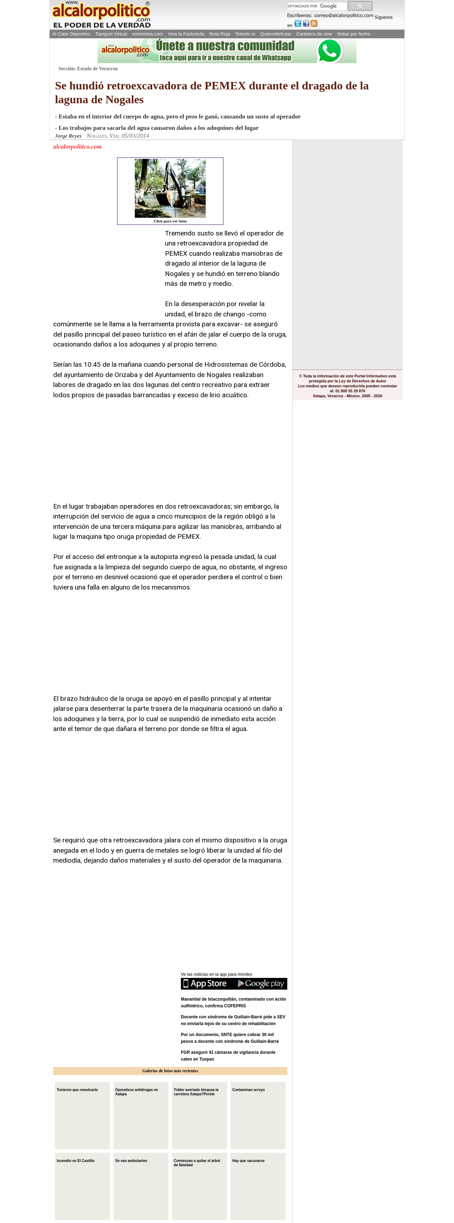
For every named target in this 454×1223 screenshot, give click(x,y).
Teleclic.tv (245, 34)
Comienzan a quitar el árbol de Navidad (197, 1162)
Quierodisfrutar (275, 34)
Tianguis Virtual (111, 34)
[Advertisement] (106, 272)
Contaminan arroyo (248, 1089)
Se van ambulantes (131, 1160)
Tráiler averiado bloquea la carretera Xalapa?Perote (196, 1091)
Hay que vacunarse (248, 1160)
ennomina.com (147, 34)
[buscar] (316, 6)
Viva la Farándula (186, 34)
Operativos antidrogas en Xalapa (136, 1091)
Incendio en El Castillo (76, 1160)
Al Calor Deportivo (71, 34)
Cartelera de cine (314, 34)
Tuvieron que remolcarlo (77, 1089)
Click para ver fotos (170, 191)
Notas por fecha (353, 34)
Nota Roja (219, 34)
